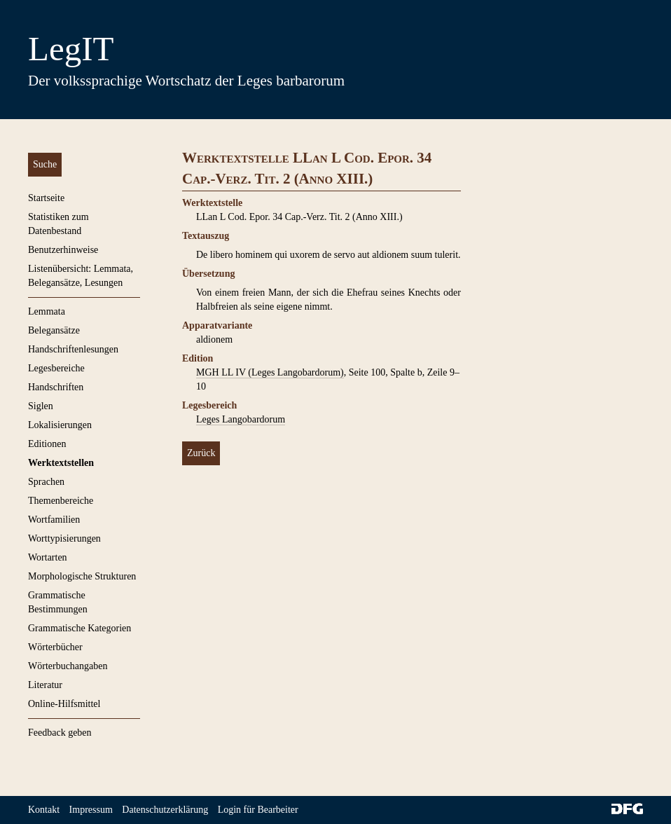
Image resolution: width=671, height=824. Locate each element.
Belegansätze (54, 330)
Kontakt (44, 809)
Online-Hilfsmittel (64, 704)
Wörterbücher (55, 647)
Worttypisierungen (64, 538)
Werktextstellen (61, 463)
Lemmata (46, 311)
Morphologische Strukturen (82, 576)
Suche (45, 164)
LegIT (70, 48)
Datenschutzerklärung (165, 809)
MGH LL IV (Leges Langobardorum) (270, 372)
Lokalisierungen (60, 425)
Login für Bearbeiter (258, 809)
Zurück (201, 453)
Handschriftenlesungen (73, 349)
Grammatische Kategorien (79, 628)
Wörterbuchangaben (68, 666)
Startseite (46, 198)
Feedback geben (60, 732)
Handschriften (55, 387)
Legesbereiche (56, 368)
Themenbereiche (60, 500)
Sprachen (46, 481)
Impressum (91, 809)
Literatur (45, 685)
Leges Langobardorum (240, 419)
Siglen (40, 406)
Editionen (47, 444)
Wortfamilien (54, 519)
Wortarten (47, 557)
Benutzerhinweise (63, 250)
